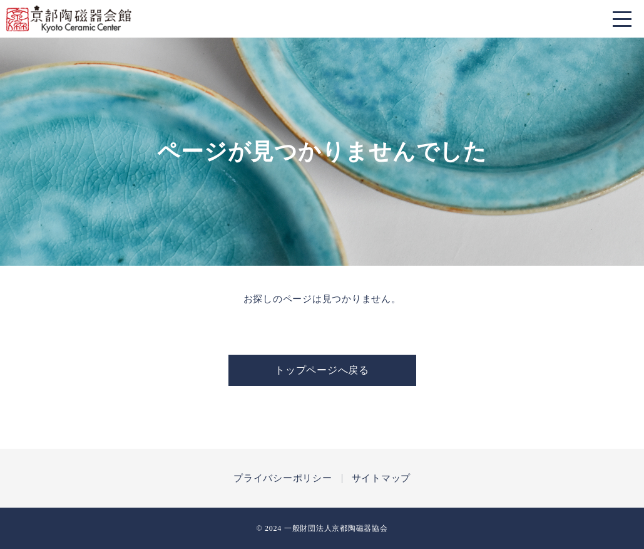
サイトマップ (381, 478)
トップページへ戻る (322, 370)
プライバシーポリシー (282, 478)
